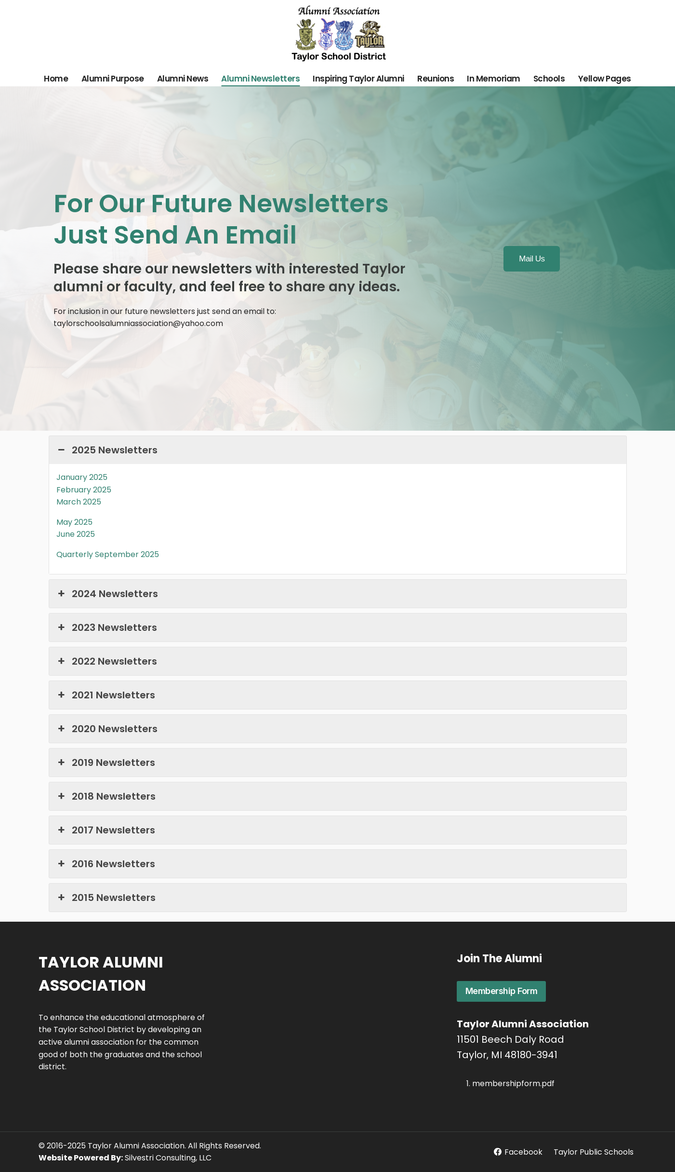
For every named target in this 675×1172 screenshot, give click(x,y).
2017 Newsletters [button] (105, 830)
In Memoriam (493, 78)
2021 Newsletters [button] (105, 695)
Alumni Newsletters (260, 78)
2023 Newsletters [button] (106, 627)
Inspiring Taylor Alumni (358, 78)
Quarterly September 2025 (107, 554)
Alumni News (183, 78)
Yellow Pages (604, 78)
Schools (549, 78)
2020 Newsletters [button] (107, 729)
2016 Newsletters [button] (105, 864)
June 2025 (75, 534)
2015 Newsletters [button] (106, 897)
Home (56, 78)
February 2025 (83, 489)
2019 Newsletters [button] (105, 762)
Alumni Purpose (112, 78)
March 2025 (78, 501)
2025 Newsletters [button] (107, 450)
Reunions (435, 78)
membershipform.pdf (513, 1083)
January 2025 (81, 477)
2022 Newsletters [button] (106, 661)
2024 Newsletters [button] (107, 593)
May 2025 (74, 522)
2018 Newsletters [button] (106, 796)
